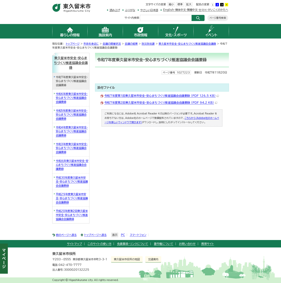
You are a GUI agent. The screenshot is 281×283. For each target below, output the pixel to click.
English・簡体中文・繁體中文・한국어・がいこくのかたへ (195, 9)
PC (123, 235)
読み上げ (115, 10)
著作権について (163, 243)
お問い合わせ (187, 243)
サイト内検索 (132, 17)
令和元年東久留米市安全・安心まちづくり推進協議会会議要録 (72, 164)
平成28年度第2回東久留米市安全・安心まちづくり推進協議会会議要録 (72, 215)
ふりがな (130, 10)
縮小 (171, 4)
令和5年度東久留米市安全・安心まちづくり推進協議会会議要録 (72, 114)
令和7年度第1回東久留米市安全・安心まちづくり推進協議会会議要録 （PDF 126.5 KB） (161, 95)
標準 (180, 4)
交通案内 (153, 259)
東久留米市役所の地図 (127, 259)
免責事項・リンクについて (132, 243)
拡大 (188, 4)
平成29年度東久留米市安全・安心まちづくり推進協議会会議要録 (72, 198)
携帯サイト (207, 243)
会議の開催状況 (112, 43)
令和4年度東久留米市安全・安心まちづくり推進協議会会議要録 (72, 131)
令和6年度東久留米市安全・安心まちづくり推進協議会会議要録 (72, 97)
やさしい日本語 (149, 10)
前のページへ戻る (66, 235)
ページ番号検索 (218, 18)
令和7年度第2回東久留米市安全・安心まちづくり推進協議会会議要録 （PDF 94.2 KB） (160, 102)
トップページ (73, 43)
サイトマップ (74, 243)
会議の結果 (131, 43)
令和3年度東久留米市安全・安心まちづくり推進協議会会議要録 (72, 148)
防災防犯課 (148, 43)
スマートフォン (138, 235)
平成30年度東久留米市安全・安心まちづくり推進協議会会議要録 (72, 181)
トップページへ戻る (95, 235)
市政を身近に (91, 43)
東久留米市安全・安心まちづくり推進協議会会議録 (187, 43)
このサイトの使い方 (99, 243)
